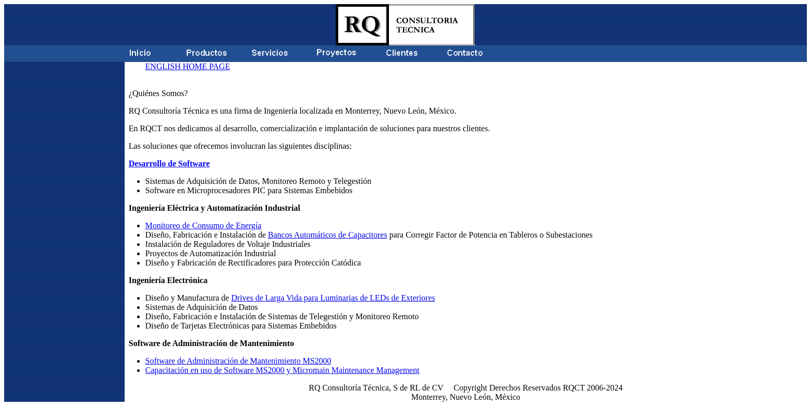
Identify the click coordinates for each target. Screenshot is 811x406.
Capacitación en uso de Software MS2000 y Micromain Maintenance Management (282, 370)
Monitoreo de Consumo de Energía (203, 225)
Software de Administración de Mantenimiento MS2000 (238, 360)
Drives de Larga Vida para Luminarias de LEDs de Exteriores (333, 297)
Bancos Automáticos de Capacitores (327, 234)
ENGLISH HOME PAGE (187, 66)
